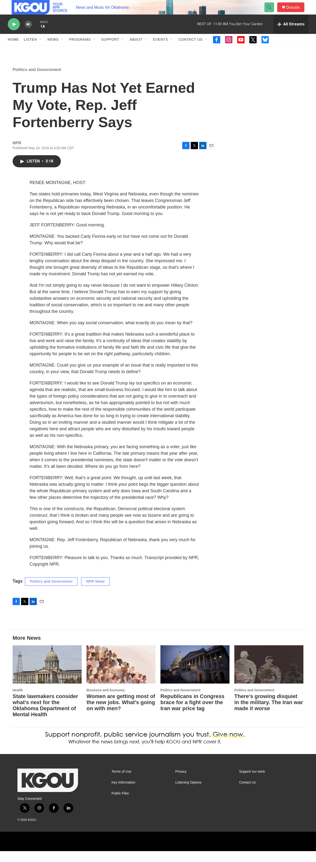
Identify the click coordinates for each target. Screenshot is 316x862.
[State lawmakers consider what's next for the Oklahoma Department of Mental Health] (47, 675)
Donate (295, 12)
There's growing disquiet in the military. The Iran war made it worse (268, 713)
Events (160, 50)
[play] (14, 35)
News (53, 50)
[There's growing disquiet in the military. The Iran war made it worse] (268, 675)
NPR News (95, 592)
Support (110, 50)
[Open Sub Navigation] (41, 50)
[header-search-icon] (271, 13)
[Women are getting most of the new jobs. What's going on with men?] (121, 675)
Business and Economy (106, 701)
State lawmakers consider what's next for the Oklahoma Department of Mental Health (45, 716)
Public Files (120, 804)
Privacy (180, 782)
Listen (30, 50)
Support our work (252, 782)
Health (18, 701)
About (136, 50)
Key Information (123, 793)
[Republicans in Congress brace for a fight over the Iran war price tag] (194, 675)
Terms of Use (121, 782)
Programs (80, 50)
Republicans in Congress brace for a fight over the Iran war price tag (192, 713)
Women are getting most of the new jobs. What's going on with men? (121, 713)
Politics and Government (37, 80)
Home (13, 50)
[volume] (28, 35)
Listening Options (188, 793)
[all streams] (291, 35)
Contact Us (190, 50)
